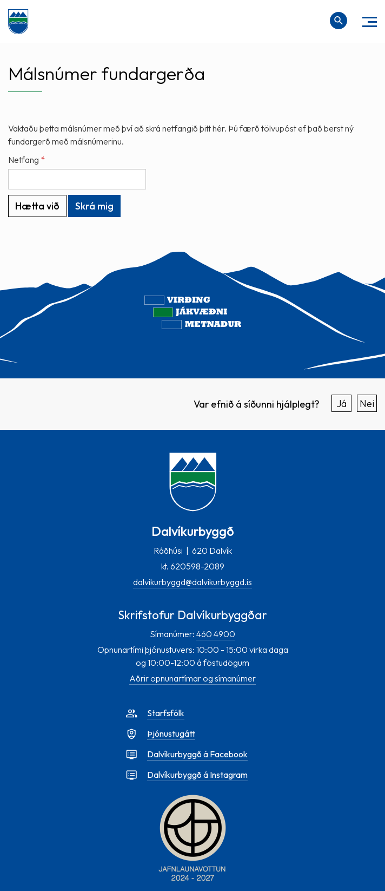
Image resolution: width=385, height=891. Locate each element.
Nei (367, 403)
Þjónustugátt (171, 733)
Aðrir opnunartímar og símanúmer (192, 678)
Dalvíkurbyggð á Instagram (197, 774)
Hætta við (37, 206)
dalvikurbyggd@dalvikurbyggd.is (192, 581)
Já (342, 403)
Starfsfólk (165, 712)
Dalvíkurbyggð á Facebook (197, 754)
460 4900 (215, 633)
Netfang (23, 159)
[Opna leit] (338, 20)
